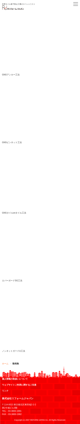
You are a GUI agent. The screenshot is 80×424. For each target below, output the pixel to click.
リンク (5, 391)
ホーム (5, 363)
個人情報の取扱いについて (15, 379)
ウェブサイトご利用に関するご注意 (19, 385)
